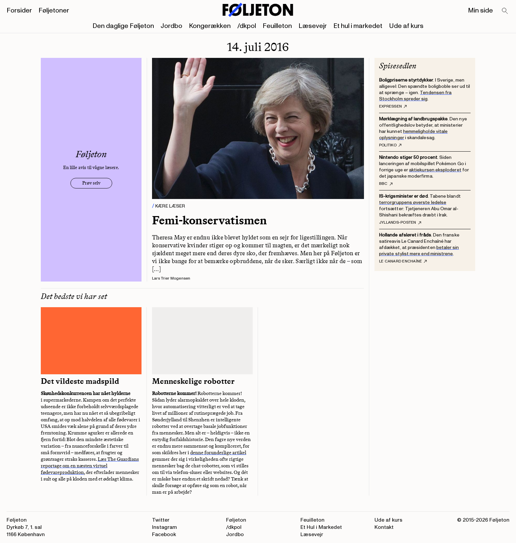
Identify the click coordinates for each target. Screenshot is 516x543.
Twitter (160, 520)
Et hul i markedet (357, 26)
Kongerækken (210, 26)
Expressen (393, 106)
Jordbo (171, 26)
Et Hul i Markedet (321, 527)
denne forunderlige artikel (218, 453)
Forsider (19, 10)
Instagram (164, 527)
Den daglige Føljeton (123, 26)
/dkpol (246, 26)
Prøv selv (91, 183)
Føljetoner (54, 10)
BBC (386, 183)
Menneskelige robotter (193, 381)
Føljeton (236, 520)
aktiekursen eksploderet (435, 170)
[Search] (505, 11)
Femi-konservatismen (209, 220)
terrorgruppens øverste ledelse (412, 202)
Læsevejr (312, 26)
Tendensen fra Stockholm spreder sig (415, 95)
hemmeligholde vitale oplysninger (413, 134)
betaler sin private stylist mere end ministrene (419, 250)
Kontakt (384, 527)
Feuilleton (277, 26)
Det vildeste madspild (80, 381)
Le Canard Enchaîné (403, 261)
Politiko (390, 145)
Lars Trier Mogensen (171, 278)
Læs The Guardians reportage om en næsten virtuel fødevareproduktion (90, 465)
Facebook (164, 534)
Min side (480, 10)
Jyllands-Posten (400, 222)
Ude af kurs (406, 26)
